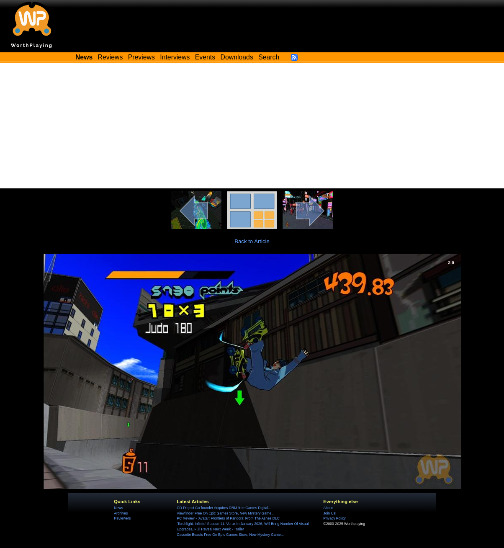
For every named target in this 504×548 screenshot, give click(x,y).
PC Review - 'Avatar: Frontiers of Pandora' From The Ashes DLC (228, 518)
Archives (121, 513)
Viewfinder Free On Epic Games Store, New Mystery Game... (225, 513)
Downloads (237, 57)
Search (268, 57)
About (327, 508)
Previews (141, 57)
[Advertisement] (252, 125)
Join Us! (329, 513)
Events (205, 57)
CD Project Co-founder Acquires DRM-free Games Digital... (224, 508)
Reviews (110, 57)
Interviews (175, 57)
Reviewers (122, 518)
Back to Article (252, 241)
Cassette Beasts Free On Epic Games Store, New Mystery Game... (230, 535)
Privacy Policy (334, 518)
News (118, 508)
